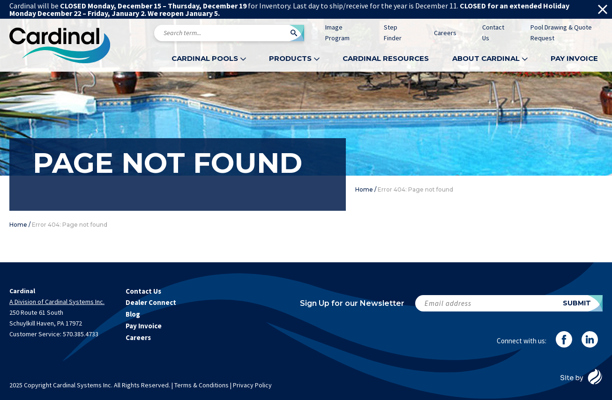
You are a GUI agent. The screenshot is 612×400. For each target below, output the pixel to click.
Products (290, 58)
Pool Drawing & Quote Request (561, 32)
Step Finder (393, 32)
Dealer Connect (151, 302)
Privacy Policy (252, 385)
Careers (445, 33)
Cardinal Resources (386, 58)
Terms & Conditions (201, 385)
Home (364, 189)
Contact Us (493, 32)
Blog (133, 314)
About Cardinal (486, 58)
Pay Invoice (574, 58)
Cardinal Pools (205, 58)
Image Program (337, 32)
